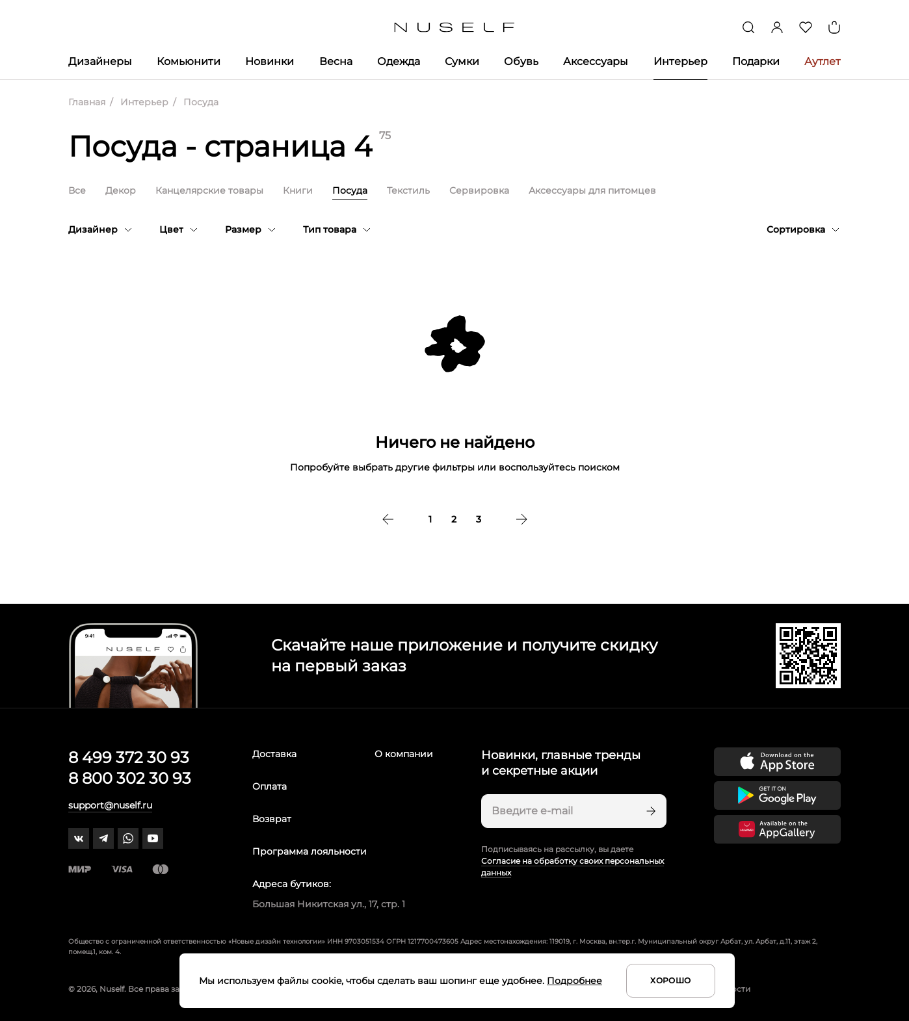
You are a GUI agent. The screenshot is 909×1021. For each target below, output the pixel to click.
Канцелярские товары (209, 190)
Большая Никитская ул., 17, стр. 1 (328, 904)
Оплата (269, 786)
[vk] (78, 838)
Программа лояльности (309, 851)
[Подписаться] (649, 811)
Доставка (274, 754)
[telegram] (103, 838)
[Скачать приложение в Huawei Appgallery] (777, 829)
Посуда (349, 190)
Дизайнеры (100, 61)
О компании (404, 754)
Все (77, 190)
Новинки (269, 61)
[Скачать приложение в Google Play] (777, 795)
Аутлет (822, 61)
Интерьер (680, 61)
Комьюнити (188, 61)
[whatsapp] (128, 838)
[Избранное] (805, 27)
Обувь (521, 61)
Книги (298, 190)
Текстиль (408, 190)
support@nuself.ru (110, 805)
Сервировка (479, 190)
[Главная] (455, 27)
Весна (335, 61)
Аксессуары (595, 61)
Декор (120, 190)
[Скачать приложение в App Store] (777, 761)
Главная (86, 102)
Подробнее (574, 981)
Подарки (756, 61)
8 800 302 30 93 (129, 778)
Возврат (271, 819)
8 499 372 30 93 (128, 757)
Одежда (398, 61)
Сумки (462, 61)
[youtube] (152, 838)
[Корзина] (834, 27)
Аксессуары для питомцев (592, 190)
